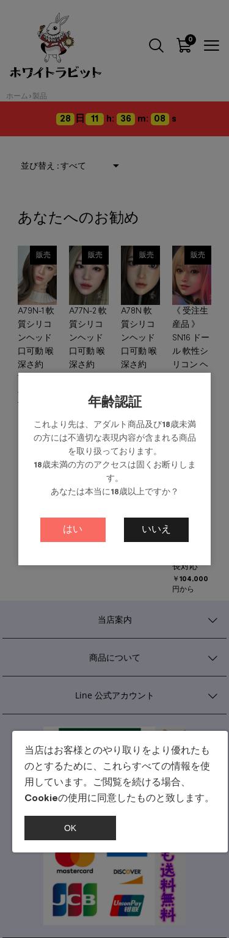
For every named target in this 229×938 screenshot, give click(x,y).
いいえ (156, 529)
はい (72, 529)
